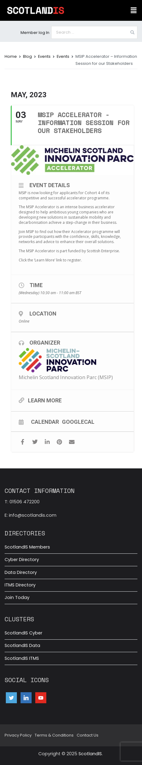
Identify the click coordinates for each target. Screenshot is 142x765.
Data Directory (21, 572)
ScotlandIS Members (27, 547)
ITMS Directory (20, 585)
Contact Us (87, 735)
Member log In (35, 32)
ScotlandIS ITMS (22, 658)
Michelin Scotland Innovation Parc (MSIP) (66, 377)
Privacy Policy (18, 735)
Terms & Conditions (54, 735)
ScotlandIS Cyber (23, 633)
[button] (134, 10)
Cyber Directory (22, 559)
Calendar (45, 422)
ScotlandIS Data (22, 645)
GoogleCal (78, 422)
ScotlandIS (90, 754)
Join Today (17, 597)
